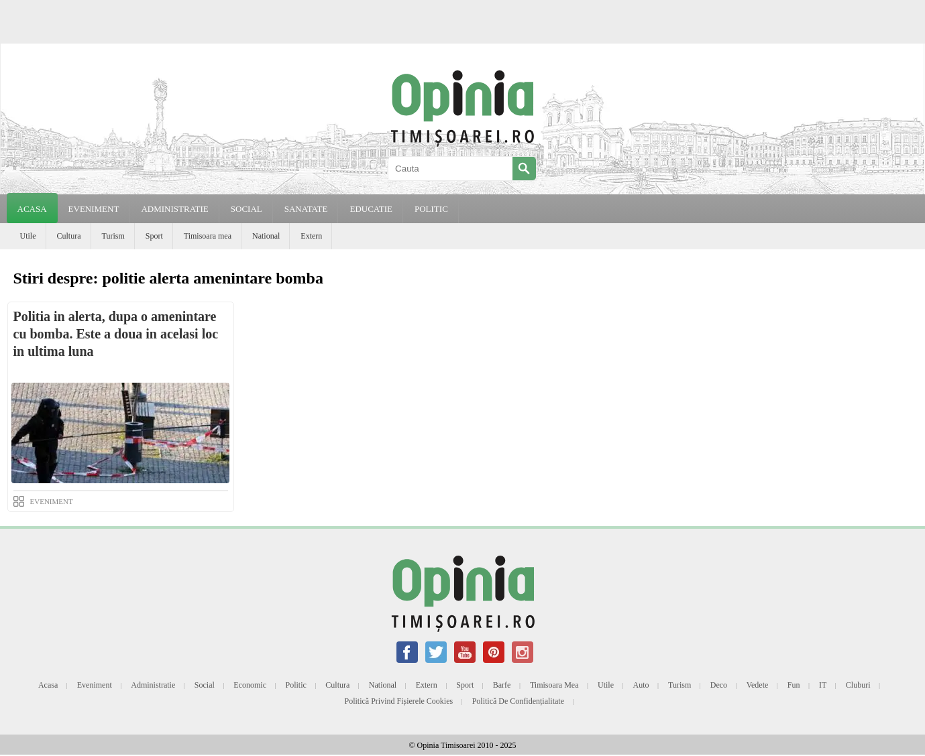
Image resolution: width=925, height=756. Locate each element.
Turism (113, 236)
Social (205, 685)
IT (822, 685)
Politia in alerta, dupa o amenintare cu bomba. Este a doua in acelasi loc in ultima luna (116, 334)
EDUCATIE (370, 209)
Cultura (69, 236)
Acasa (32, 209)
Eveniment (94, 685)
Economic (249, 685)
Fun (793, 685)
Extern (311, 236)
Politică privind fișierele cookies (399, 701)
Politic (295, 685)
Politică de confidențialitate (518, 701)
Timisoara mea (207, 236)
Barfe (502, 685)
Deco (718, 685)
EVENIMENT (93, 209)
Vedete (758, 685)
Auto (641, 685)
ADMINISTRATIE (174, 209)
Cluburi (858, 685)
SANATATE (306, 209)
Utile (28, 236)
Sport (154, 236)
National (266, 236)
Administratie (153, 685)
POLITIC (431, 209)
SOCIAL (246, 209)
